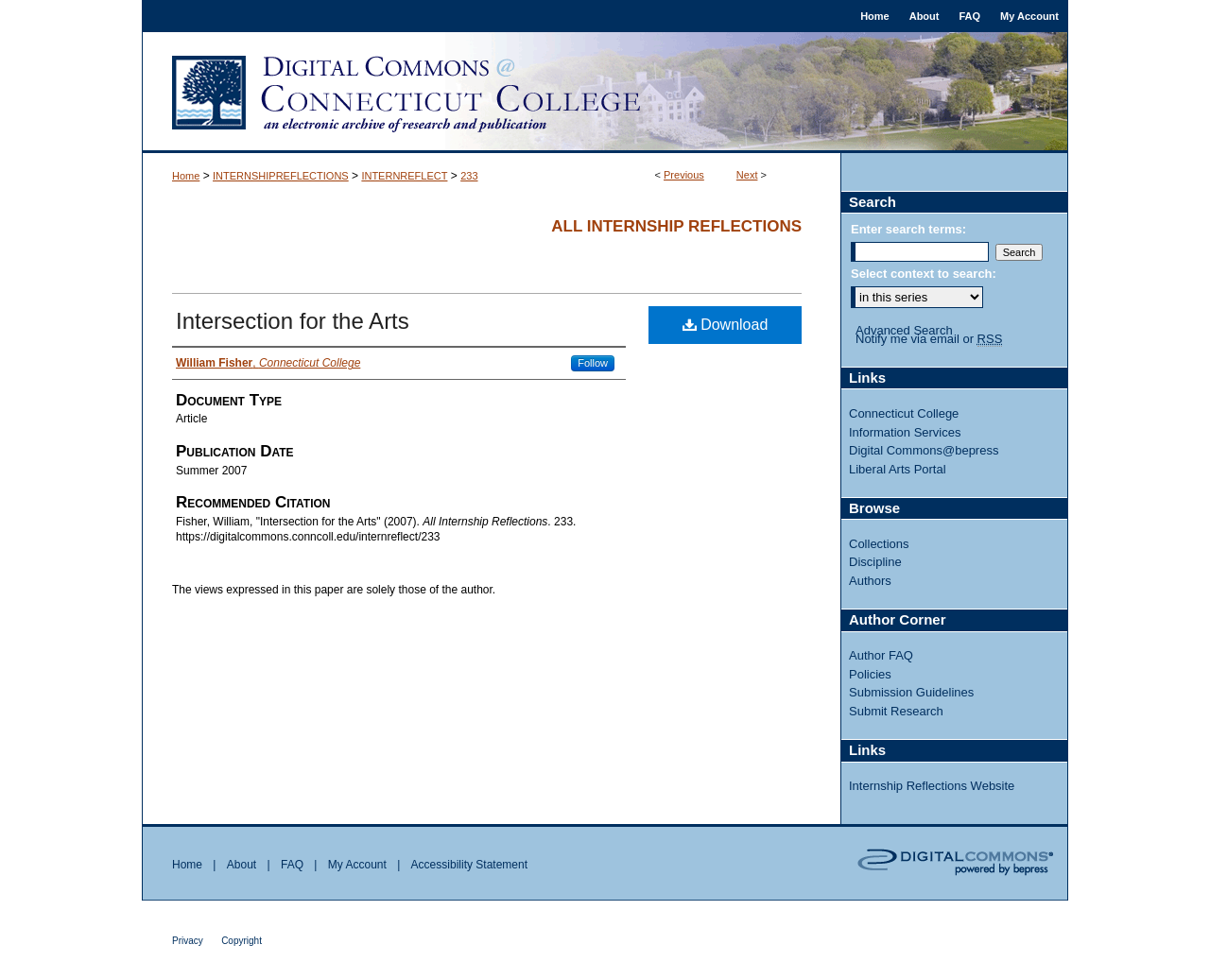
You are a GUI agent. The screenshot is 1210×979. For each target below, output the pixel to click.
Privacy (187, 941)
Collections (879, 544)
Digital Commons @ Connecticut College (605, 92)
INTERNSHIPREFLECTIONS (281, 175)
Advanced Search (904, 330)
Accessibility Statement (469, 864)
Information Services (905, 432)
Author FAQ (881, 655)
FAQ (292, 864)
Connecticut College (904, 413)
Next (747, 174)
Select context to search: (923, 273)
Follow (593, 363)
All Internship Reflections (676, 226)
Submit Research (896, 711)
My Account (357, 864)
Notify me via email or (929, 339)
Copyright (241, 941)
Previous (684, 174)
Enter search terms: (908, 229)
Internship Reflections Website (931, 786)
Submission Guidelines (911, 692)
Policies (870, 674)
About (241, 864)
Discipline (875, 562)
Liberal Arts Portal (897, 469)
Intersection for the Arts (292, 321)
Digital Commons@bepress (923, 450)
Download (726, 325)
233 (468, 175)
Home (185, 175)
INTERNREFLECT (404, 175)
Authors (870, 581)
